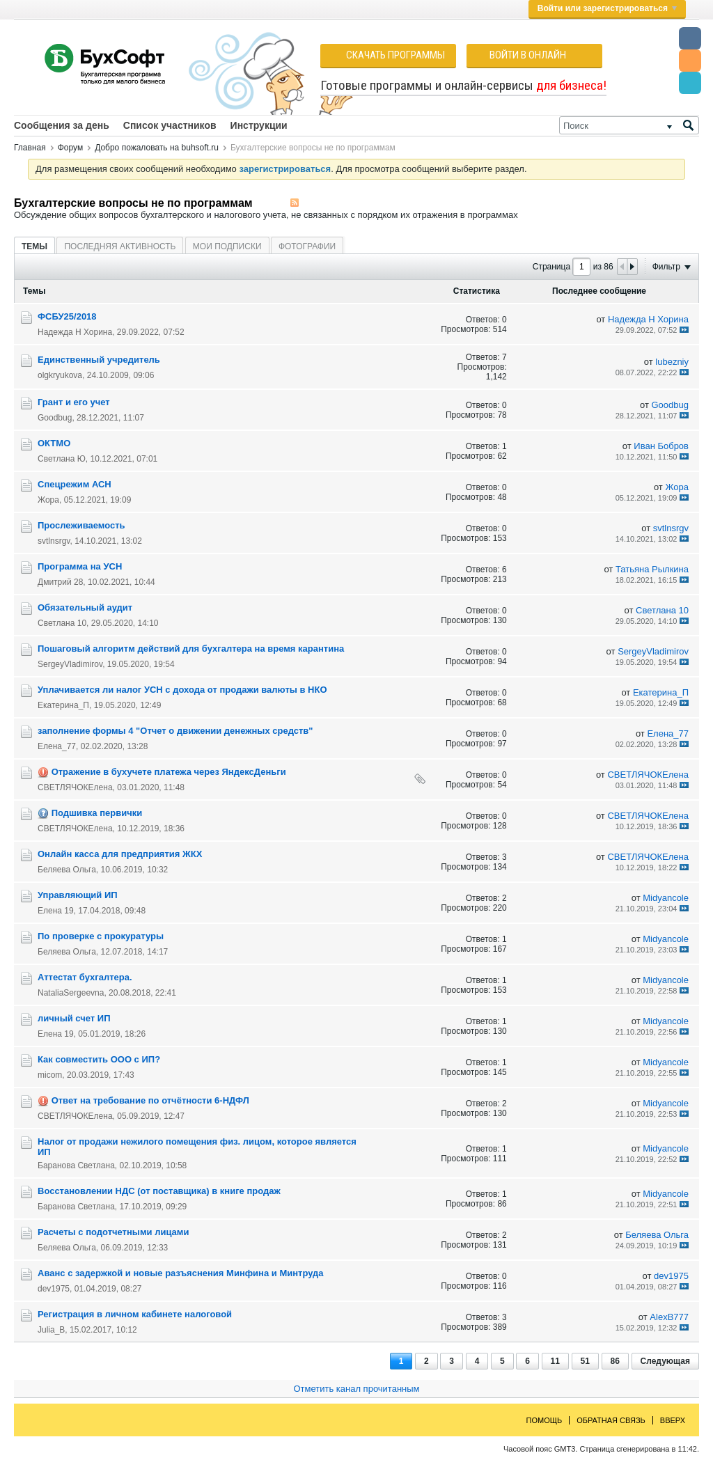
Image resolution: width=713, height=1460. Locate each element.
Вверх (672, 1420)
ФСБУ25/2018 (67, 316)
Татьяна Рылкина (652, 569)
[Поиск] (629, 125)
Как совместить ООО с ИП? (99, 1059)
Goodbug (55, 418)
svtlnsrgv (54, 541)
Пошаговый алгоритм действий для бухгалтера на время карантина (191, 648)
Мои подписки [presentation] (227, 246)
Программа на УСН (80, 566)
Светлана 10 (62, 623)
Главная (30, 147)
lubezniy (672, 361)
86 (615, 1361)
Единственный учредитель (99, 359)
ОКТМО (54, 443)
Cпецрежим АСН (74, 484)
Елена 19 (56, 911)
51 (585, 1361)
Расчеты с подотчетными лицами (113, 1232)
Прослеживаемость (81, 525)
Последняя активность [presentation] (119, 246)
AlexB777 (669, 1317)
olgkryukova (60, 375)
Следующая (665, 1361)
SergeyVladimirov (70, 664)
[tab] (34, 246)
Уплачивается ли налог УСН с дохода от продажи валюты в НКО (182, 689)
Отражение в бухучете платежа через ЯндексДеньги (169, 772)
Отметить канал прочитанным (356, 1388)
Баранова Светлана (76, 1165)
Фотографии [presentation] (307, 246)
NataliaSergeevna (71, 993)
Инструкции (259, 125)
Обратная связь (611, 1420)
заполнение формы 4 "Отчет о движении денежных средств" (175, 730)
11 (555, 1361)
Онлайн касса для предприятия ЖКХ (120, 854)
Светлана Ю (62, 459)
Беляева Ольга (67, 869)
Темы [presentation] (34, 246)
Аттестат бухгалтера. (85, 977)
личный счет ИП (74, 1018)
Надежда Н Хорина (75, 332)
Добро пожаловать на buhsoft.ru (157, 147)
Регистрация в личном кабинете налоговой (135, 1314)
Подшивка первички (97, 813)
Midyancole (666, 898)
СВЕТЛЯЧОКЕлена (75, 787)
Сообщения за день (61, 125)
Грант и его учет (74, 402)
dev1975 (54, 1289)
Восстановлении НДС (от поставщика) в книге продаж (159, 1191)
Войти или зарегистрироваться (607, 8)
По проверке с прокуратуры (101, 936)
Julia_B (51, 1330)
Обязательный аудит (85, 607)
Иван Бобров (661, 446)
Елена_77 (57, 746)
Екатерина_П (63, 705)
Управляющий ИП (78, 895)
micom (50, 1075)
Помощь (544, 1420)
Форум (70, 147)
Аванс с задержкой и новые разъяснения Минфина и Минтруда (181, 1273)
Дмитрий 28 (60, 582)
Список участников (170, 125)
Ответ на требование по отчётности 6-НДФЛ (150, 1100)
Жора (48, 500)
